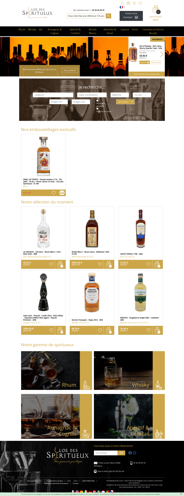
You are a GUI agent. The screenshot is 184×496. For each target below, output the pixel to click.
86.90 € (75, 329)
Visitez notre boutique (131, 16)
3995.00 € (77, 263)
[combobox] (53, 94)
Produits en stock (103, 111)
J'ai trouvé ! (125, 101)
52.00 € (124, 263)
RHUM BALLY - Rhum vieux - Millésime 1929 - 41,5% (91, 253)
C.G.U (76, 481)
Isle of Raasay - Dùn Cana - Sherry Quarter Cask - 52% (150, 47)
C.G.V (69, 481)
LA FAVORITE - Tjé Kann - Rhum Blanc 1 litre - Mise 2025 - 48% (42, 253)
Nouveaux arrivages (100, 104)
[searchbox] (53, 94)
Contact (76, 483)
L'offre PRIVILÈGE (88, 481)
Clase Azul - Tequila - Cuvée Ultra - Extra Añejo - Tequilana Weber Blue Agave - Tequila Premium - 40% (43, 317)
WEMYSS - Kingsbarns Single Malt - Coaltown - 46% (140, 319)
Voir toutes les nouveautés (147, 74)
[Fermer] (181, 494)
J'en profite (70, 70)
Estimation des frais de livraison (56, 483)
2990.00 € (28, 329)
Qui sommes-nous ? (81, 10)
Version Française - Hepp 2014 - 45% (87, 320)
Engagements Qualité (55, 481)
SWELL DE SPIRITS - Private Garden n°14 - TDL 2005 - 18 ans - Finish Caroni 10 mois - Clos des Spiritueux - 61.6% (43, 181)
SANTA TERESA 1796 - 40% (131, 254)
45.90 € (27, 263)
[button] (162, 54)
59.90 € (143, 56)
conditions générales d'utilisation (74, 494)
